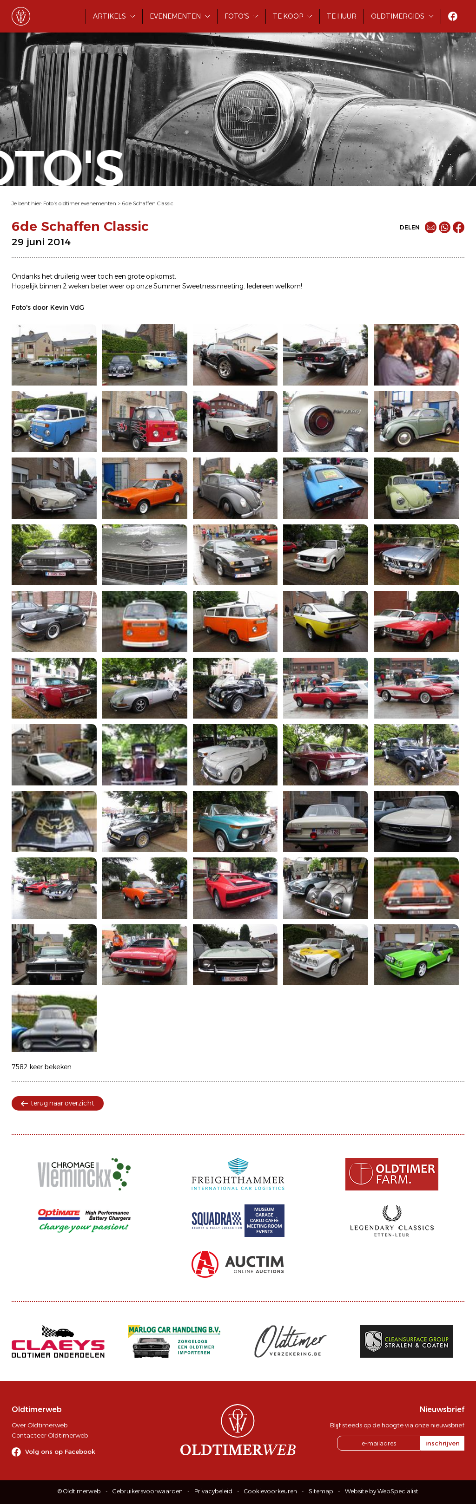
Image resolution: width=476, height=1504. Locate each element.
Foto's (237, 16)
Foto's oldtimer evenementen (79, 203)
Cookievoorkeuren (270, 1491)
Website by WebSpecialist (381, 1491)
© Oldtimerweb (79, 1491)
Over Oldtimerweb (39, 1425)
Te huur (342, 16)
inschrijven (442, 1443)
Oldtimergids (397, 16)
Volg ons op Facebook (60, 1451)
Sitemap (321, 1491)
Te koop (288, 16)
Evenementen (175, 16)
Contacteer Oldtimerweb (50, 1435)
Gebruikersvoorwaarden (147, 1491)
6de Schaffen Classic (147, 203)
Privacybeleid (213, 1491)
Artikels (109, 16)
